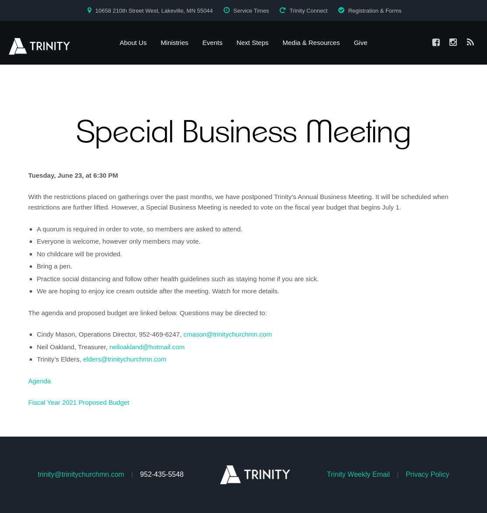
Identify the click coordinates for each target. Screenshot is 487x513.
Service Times (251, 10)
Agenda (39, 381)
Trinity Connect (309, 10)
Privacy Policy (427, 474)
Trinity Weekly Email (358, 474)
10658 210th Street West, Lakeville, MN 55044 (154, 10)
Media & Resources (311, 42)
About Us (133, 42)
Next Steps (252, 42)
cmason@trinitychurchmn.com (227, 334)
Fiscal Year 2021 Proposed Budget (79, 402)
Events (213, 42)
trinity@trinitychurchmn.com (81, 474)
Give (361, 42)
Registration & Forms (375, 10)
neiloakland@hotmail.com (147, 347)
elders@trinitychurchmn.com (124, 359)
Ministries (174, 42)
